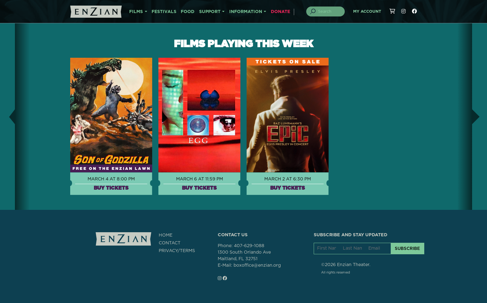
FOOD (187, 12)
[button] (7, 116)
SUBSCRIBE (407, 248)
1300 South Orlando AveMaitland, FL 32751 (244, 255)
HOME (165, 235)
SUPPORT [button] (210, 12)
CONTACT (169, 243)
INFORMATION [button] (245, 12)
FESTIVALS (164, 12)
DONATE (280, 12)
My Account (367, 12)
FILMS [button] (136, 12)
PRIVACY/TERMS (177, 251)
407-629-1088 (249, 246)
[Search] (329, 11)
